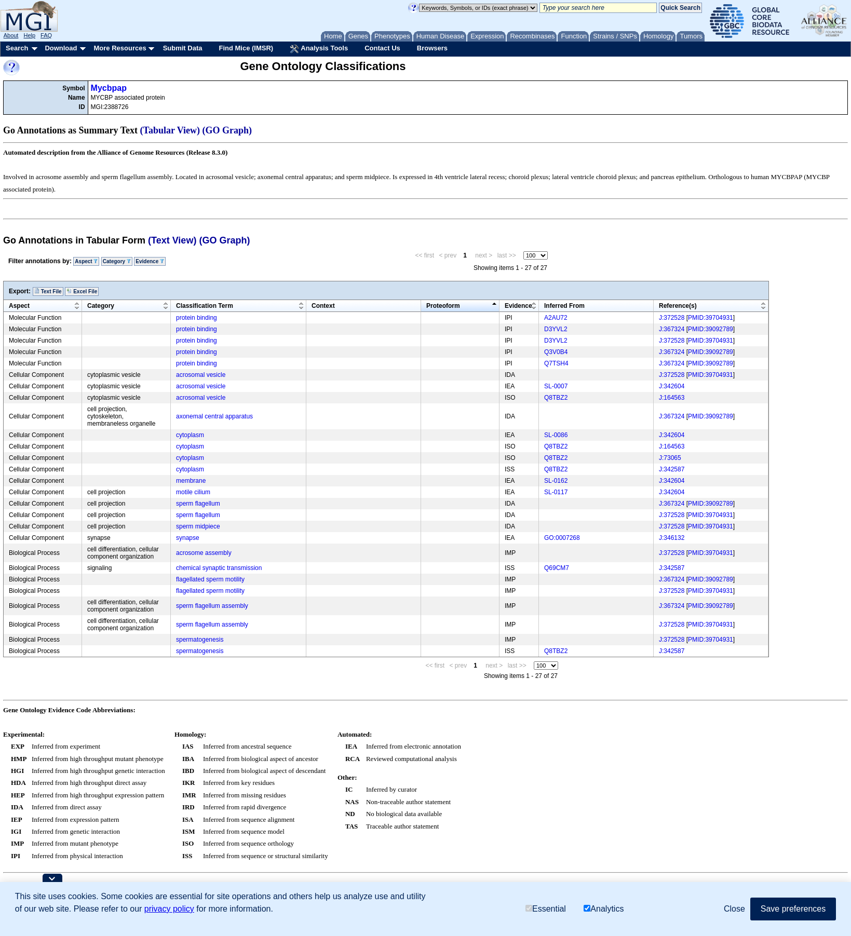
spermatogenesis (199, 639)
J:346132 (671, 537)
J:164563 (671, 397)
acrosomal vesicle (200, 374)
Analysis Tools (319, 48)
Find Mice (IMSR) (246, 48)
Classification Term (204, 305)
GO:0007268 (562, 537)
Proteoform (443, 305)
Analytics (604, 908)
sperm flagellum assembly (212, 605)
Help (29, 35)
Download (61, 48)
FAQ (46, 35)
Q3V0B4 (556, 352)
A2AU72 (556, 317)
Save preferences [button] (793, 908)
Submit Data (182, 48)
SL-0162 (556, 480)
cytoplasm (190, 435)
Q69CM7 (556, 568)
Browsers (432, 48)
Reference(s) (678, 305)
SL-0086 (556, 435)
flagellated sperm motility (210, 579)
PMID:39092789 (710, 329)
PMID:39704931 (710, 317)
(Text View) (172, 240)
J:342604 (671, 386)
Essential (545, 908)
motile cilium (193, 492)
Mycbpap (109, 88)
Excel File (81, 291)
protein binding (196, 317)
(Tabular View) (170, 130)
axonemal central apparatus (214, 416)
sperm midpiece (198, 526)
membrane (191, 480)
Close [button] (734, 908)
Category (117, 261)
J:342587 (671, 469)
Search (17, 48)
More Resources (119, 48)
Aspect (86, 261)
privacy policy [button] (169, 908)
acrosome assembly (204, 553)
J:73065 (670, 458)
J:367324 (671, 329)
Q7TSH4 (556, 363)
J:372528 (671, 317)
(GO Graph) (227, 130)
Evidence (150, 261)
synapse (187, 537)
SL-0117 (556, 492)
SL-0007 (556, 386)
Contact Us (382, 48)
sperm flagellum (198, 503)
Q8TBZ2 (556, 397)
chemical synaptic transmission (219, 568)
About (11, 35)
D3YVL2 (556, 329)
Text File (48, 291)
